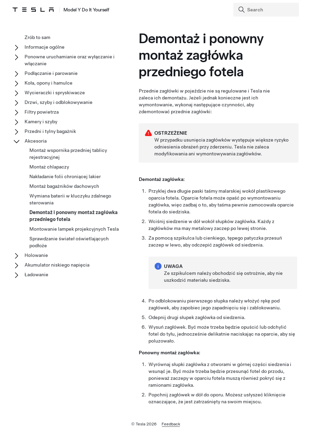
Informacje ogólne (45, 47)
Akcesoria (36, 141)
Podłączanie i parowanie (51, 73)
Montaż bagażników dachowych (64, 186)
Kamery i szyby (41, 121)
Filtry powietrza (42, 112)
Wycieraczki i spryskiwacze (55, 92)
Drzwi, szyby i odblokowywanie (59, 102)
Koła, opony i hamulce (48, 83)
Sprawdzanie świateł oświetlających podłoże (69, 242)
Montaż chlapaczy (49, 167)
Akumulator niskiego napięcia (57, 265)
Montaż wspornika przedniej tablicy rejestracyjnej (68, 153)
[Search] (266, 9)
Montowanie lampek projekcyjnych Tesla (74, 229)
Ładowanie (36, 274)
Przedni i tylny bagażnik (50, 131)
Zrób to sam (37, 37)
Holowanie (36, 255)
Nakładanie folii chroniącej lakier (65, 176)
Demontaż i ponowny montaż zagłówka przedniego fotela (73, 216)
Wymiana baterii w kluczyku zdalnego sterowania (70, 199)
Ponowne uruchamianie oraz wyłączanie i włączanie (70, 60)
